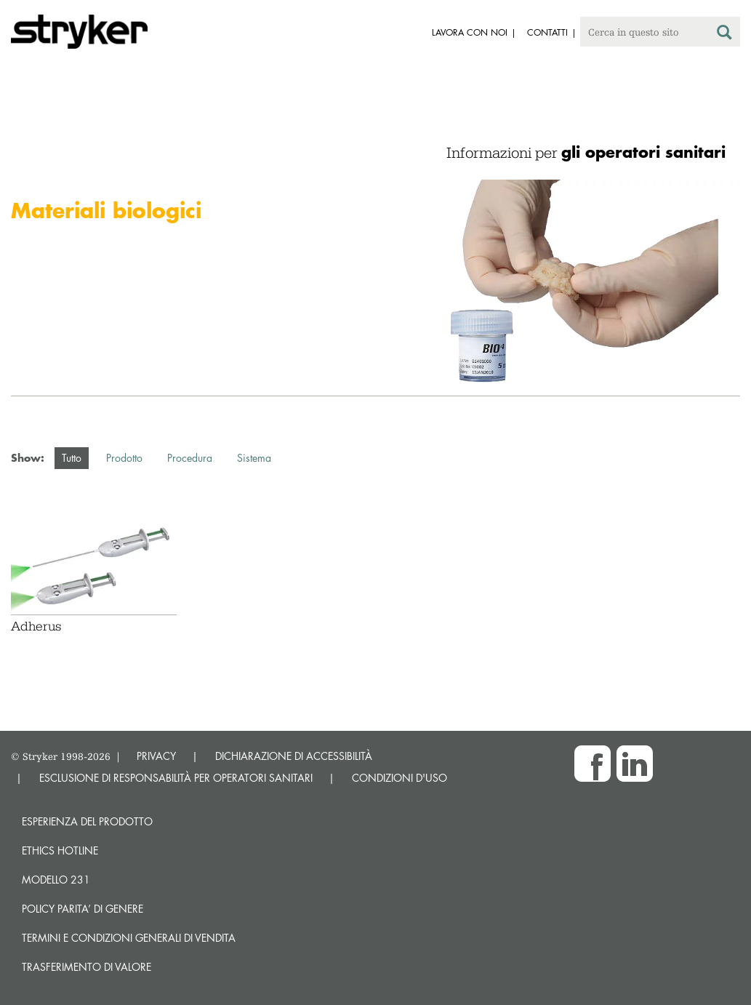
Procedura (189, 458)
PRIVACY (156, 756)
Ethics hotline (60, 850)
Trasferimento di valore (86, 967)
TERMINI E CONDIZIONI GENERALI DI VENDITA (129, 938)
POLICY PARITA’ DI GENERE (82, 909)
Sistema (254, 458)
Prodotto (124, 458)
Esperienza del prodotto (87, 821)
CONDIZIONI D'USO (399, 778)
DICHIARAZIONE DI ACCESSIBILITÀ (293, 756)
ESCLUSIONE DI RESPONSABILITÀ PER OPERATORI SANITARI (176, 778)
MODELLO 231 (56, 879)
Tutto (71, 458)
